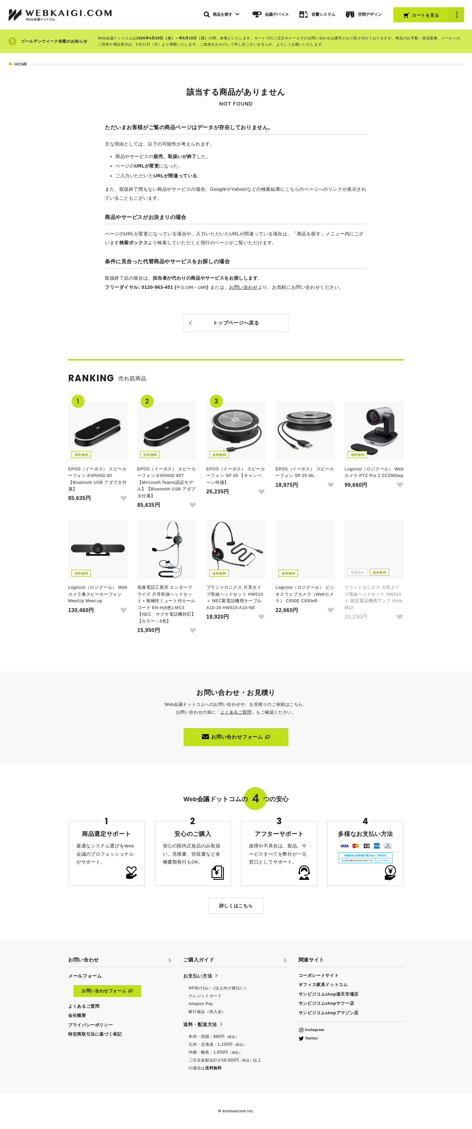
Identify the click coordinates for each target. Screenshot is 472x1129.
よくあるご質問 (235, 712)
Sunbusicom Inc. (238, 1111)
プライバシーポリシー (90, 1024)
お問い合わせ (243, 287)
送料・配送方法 (200, 1024)
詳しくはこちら (236, 905)
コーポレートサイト (319, 975)
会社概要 (77, 1015)
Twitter (308, 1038)
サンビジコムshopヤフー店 (326, 1003)
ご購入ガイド (198, 959)
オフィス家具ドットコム (323, 984)
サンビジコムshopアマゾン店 (329, 1012)
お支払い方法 (197, 976)
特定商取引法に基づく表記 (95, 1034)
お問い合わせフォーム (236, 737)
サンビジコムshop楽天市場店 (329, 994)
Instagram (311, 1030)
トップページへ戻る (236, 323)
